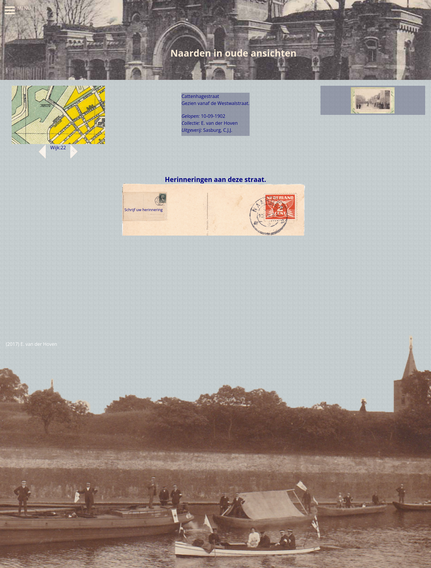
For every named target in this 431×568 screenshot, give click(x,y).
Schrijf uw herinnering (144, 209)
